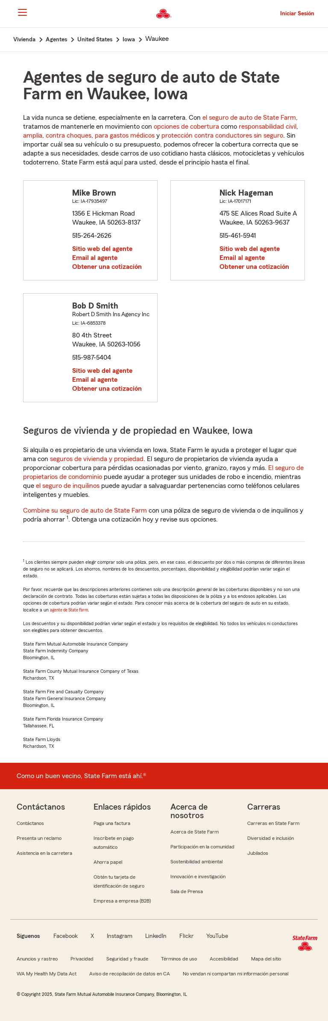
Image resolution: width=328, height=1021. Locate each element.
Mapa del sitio (266, 958)
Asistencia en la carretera (44, 853)
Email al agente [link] (94, 257)
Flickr (186, 936)
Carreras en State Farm (273, 823)
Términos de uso (179, 958)
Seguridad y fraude (127, 958)
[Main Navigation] (22, 12)
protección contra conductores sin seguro (222, 135)
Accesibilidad (224, 958)
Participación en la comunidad (202, 846)
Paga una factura (112, 823)
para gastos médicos (125, 135)
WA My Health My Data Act (46, 973)
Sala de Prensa (186, 891)
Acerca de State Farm (194, 831)
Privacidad (82, 958)
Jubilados (257, 853)
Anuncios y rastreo (37, 958)
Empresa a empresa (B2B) (122, 900)
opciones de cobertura (186, 126)
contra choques (68, 135)
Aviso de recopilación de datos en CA (129, 973)
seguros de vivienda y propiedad (97, 459)
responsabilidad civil (267, 126)
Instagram (119, 936)
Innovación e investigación (198, 876)
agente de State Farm (69, 610)
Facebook (65, 936)
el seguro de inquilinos (68, 485)
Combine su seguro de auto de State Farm (85, 510)
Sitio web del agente (102, 248)
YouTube (217, 936)
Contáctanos (30, 823)
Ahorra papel (108, 862)
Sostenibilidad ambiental (196, 861)
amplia (32, 135)
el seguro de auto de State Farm (249, 117)
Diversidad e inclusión (270, 838)
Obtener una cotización (107, 266)
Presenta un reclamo (39, 838)
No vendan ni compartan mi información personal (235, 973)
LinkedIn (156, 936)
